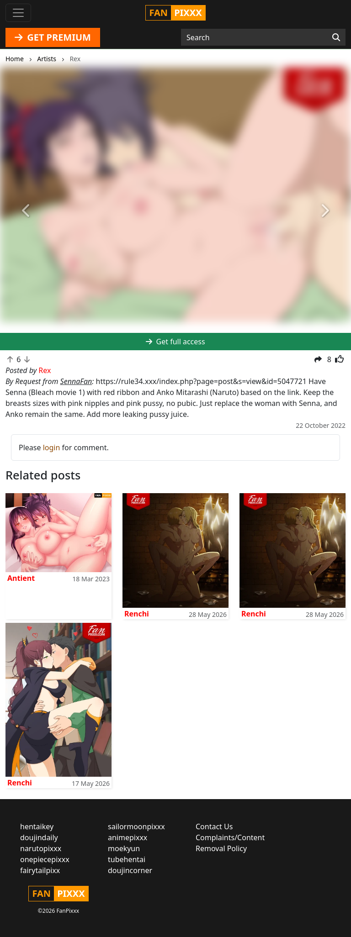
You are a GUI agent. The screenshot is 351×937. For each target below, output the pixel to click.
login (51, 447)
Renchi (136, 614)
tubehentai (126, 859)
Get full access (175, 342)
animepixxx (127, 837)
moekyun (124, 848)
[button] (26, 211)
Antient (21, 578)
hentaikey (36, 826)
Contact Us (214, 826)
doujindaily (39, 837)
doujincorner (130, 870)
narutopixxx (40, 848)
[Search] (336, 37)
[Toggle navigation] (18, 13)
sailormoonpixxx (136, 826)
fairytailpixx (40, 870)
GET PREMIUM (53, 37)
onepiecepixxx (44, 859)
